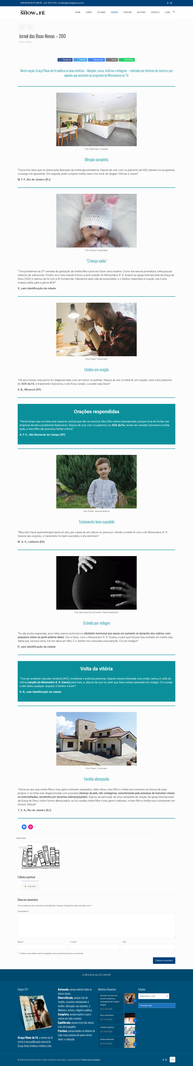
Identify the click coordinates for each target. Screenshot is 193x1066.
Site (124, 942)
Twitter (80, 60)
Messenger (96, 60)
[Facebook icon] (168, 3)
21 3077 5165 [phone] (51, 3)
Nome (21, 942)
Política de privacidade (90, 1060)
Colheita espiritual (26, 877)
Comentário (23, 911)
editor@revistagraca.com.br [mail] (72, 3)
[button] (174, 12)
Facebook (65, 60)
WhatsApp (126, 60)
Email (111, 60)
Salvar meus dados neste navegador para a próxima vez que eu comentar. (52, 953)
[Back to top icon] (172, 1059)
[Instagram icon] (171, 3)
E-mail (73, 942)
